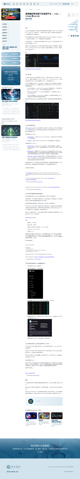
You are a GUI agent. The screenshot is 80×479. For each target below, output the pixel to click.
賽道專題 (30, 9)
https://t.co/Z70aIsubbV (39, 256)
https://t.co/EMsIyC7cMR (30, 373)
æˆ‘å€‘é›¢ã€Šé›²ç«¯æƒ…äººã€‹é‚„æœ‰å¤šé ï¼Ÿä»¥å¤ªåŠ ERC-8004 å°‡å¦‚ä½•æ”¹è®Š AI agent (20, 108)
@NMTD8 (30, 140)
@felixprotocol (30, 172)
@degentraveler (30, 151)
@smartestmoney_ (31, 136)
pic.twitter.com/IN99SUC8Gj (49, 256)
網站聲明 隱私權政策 (69, 466)
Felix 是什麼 (76, 21)
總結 (77, 31)
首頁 (26, 9)
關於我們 (59, 466)
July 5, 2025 (38, 259)
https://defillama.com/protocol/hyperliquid (32, 68)
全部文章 (56, 466)
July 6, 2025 (38, 189)
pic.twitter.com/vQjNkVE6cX (54, 187)
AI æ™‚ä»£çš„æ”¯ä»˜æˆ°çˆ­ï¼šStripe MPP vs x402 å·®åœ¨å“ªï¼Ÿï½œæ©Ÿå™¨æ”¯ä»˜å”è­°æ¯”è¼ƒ (20, 149)
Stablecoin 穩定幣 (37, 9)
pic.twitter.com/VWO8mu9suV (31, 179)
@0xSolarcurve (35, 156)
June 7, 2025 (40, 181)
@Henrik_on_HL (30, 217)
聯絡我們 (63, 466)
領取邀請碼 (15, 54)
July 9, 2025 (37, 375)
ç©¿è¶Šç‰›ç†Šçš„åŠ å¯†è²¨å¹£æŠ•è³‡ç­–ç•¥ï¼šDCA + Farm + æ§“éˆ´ (14, 111)
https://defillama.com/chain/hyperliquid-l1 (32, 120)
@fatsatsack (30, 156)
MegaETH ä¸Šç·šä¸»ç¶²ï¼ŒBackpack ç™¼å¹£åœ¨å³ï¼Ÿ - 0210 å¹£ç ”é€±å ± (16, 113)
